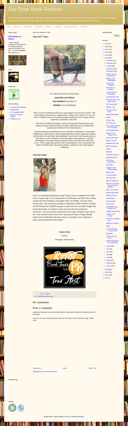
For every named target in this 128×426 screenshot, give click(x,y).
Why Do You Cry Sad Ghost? (111, 75)
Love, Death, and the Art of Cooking (113, 126)
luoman (67, 416)
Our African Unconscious (111, 161)
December (109, 60)
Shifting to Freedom (112, 223)
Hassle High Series (112, 192)
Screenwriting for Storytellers (111, 93)
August (108, 246)
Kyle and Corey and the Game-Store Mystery (112, 185)
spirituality (41, 296)
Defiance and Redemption (111, 79)
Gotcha (108, 117)
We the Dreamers (111, 146)
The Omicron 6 (111, 123)
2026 (106, 44)
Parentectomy (110, 198)
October (109, 66)
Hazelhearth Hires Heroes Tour (112, 207)
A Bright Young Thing (113, 211)
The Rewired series (112, 130)
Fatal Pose (109, 165)
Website (64, 236)
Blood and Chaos (111, 157)
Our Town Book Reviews (35, 9)
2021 (106, 58)
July (107, 249)
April (108, 257)
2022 (106, 55)
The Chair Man (111, 178)
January (109, 266)
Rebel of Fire (110, 172)
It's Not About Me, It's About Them (112, 230)
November (109, 63)
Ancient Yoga (110, 120)
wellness (47, 296)
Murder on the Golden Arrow (111, 134)
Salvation (109, 152)
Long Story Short (111, 71)
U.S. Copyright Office (17, 112)
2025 (106, 46)
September (110, 69)
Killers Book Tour (111, 195)
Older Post (92, 368)
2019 (106, 272)
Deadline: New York (112, 143)
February (109, 263)
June (108, 252)
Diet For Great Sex (112, 181)
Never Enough (110, 201)
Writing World (14, 110)
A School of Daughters (110, 84)
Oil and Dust (110, 204)
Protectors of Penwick (110, 88)
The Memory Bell (111, 104)
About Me (38, 26)
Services (17, 26)
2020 (106, 269)
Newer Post (37, 368)
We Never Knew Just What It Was (113, 100)
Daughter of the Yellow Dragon (111, 168)
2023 (106, 52)
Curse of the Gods (112, 138)
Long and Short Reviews (18, 107)
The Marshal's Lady (112, 97)
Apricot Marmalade (112, 114)
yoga (51, 296)
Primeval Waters (111, 175)
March (108, 260)
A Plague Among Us (112, 155)
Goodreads (58, 26)
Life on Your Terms (112, 190)
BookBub (84, 26)
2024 (106, 49)
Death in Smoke (111, 140)
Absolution (109, 233)
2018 (106, 275)
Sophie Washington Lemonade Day (112, 241)
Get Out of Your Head (111, 110)
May (108, 254)
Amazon (48, 26)
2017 (106, 278)
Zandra (108, 149)
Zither (108, 226)
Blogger (81, 416)
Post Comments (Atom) (49, 371)
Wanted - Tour (110, 107)
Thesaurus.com (15, 119)
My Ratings (27, 26)
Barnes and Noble (71, 26)
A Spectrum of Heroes (110, 215)
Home (9, 26)
